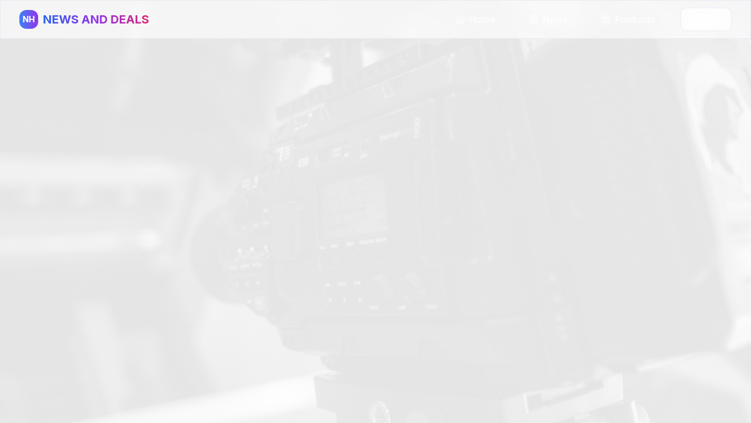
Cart (706, 19)
